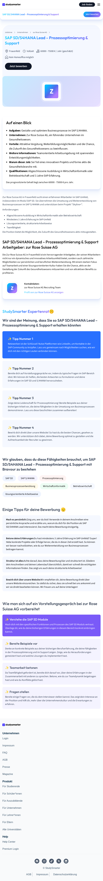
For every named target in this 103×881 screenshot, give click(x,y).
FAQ (4, 752)
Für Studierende (11, 786)
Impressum (8, 745)
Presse (6, 767)
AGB (5, 760)
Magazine (7, 774)
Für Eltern (7, 822)
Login (5, 738)
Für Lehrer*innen (11, 815)
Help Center (8, 841)
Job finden (87, 4)
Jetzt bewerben (92, 14)
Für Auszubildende (12, 800)
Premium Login (10, 849)
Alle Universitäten (11, 829)
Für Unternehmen (11, 808)
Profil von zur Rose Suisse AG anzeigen (43, 292)
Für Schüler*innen (12, 793)
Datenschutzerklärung (65, 874)
